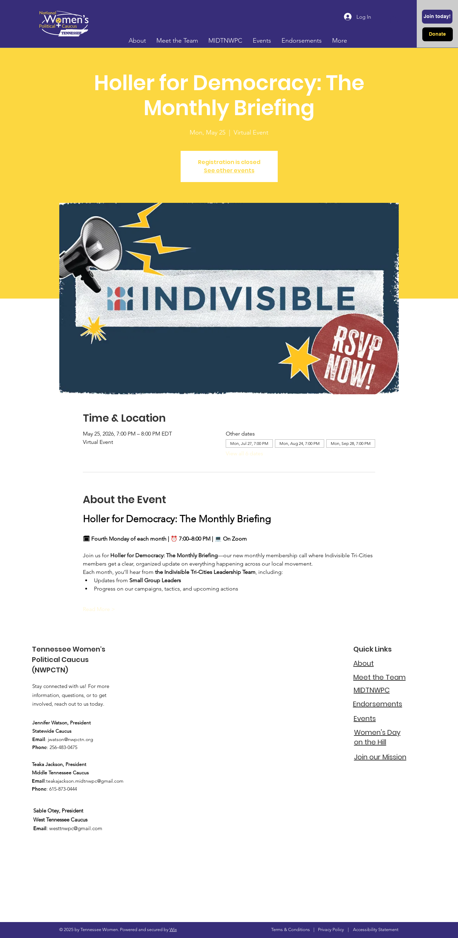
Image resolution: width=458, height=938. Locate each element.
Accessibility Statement (375, 929)
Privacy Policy (331, 929)
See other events (229, 170)
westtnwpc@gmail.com (75, 828)
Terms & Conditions (290, 929)
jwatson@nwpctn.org (70, 739)
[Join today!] (437, 17)
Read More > (99, 609)
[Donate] (437, 34)
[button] (393, 23)
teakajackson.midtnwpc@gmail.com (84, 781)
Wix (173, 929)
